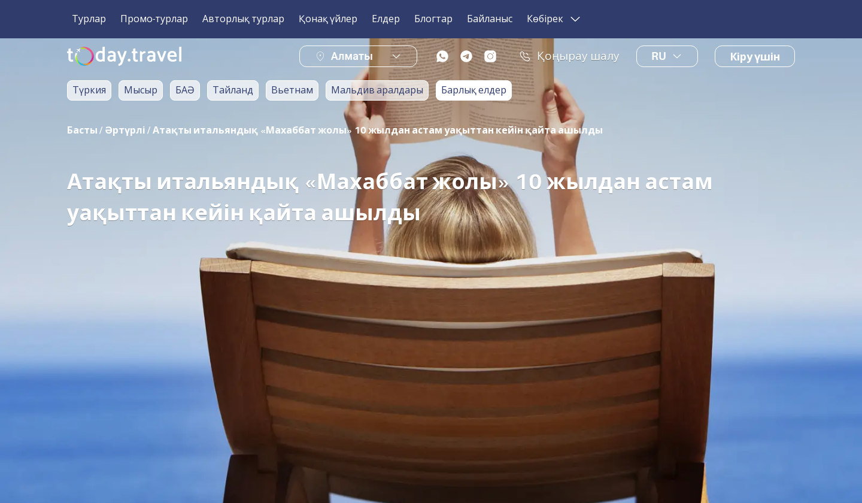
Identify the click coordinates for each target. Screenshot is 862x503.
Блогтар (433, 19)
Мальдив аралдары (377, 90)
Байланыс (489, 19)
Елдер (386, 19)
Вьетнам (292, 90)
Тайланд (233, 90)
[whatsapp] (442, 56)
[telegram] (466, 56)
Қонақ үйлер (328, 19)
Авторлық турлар (243, 19)
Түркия (89, 90)
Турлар (89, 19)
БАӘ (185, 90)
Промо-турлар (154, 19)
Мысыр (140, 90)
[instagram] (490, 56)
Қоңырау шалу (569, 56)
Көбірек (554, 19)
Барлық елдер (473, 90)
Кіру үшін (755, 57)
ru (667, 56)
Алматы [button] (352, 56)
